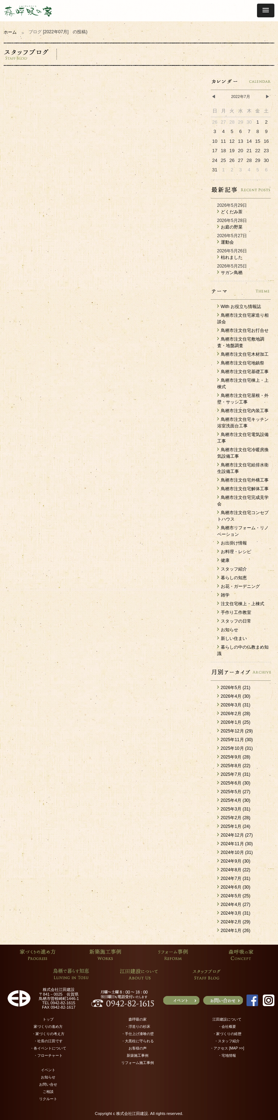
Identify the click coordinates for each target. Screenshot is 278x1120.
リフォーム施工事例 (137, 1063)
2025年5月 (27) (233, 791)
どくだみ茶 (230, 211)
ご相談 (48, 1092)
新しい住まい (232, 638)
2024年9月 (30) (233, 861)
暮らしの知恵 (232, 577)
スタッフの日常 (234, 621)
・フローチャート (48, 1055)
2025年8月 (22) (233, 765)
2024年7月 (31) (233, 878)
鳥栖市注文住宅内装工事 (243, 410)
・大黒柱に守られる (137, 1041)
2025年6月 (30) (233, 783)
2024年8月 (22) (233, 869)
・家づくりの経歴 (226, 1034)
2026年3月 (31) (233, 705)
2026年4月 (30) (233, 696)
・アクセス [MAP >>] (227, 1048)
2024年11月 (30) (235, 843)
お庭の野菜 (230, 227)
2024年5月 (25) (233, 895)
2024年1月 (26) (233, 930)
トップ (48, 1019)
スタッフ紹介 (232, 569)
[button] (265, 10)
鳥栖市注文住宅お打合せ (243, 330)
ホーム (10, 32)
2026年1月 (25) (233, 722)
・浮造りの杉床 (137, 1027)
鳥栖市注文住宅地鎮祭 (240, 363)
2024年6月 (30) (233, 887)
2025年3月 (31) (233, 809)
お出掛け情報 (232, 543)
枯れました (230, 257)
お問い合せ (48, 1084)
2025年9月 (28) (233, 757)
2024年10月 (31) (235, 852)
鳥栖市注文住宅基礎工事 (243, 371)
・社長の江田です (48, 1041)
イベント (48, 1070)
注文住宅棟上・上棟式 (240, 603)
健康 (223, 560)
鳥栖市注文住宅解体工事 (243, 488)
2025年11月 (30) (235, 739)
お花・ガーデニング (238, 586)
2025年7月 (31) (233, 774)
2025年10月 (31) (235, 748)
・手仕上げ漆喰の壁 (137, 1034)
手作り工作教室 (234, 612)
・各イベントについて (48, 1048)
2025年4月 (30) (233, 800)
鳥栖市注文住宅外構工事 (243, 480)
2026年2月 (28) (233, 713)
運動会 (225, 242)
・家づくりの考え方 (48, 1034)
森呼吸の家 (138, 1019)
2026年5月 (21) (233, 687)
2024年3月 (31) (233, 913)
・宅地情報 (227, 1055)
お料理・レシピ (234, 551)
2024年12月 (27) (235, 835)
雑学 (223, 595)
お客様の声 (138, 1048)
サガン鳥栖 (230, 272)
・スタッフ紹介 (227, 1041)
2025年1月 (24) (233, 826)
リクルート (48, 1099)
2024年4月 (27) (233, 904)
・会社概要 (227, 1027)
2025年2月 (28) (233, 817)
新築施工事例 (137, 1055)
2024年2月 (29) (233, 921)
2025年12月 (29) (235, 731)
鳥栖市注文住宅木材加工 (243, 354)
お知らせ (227, 629)
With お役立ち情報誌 (239, 306)
